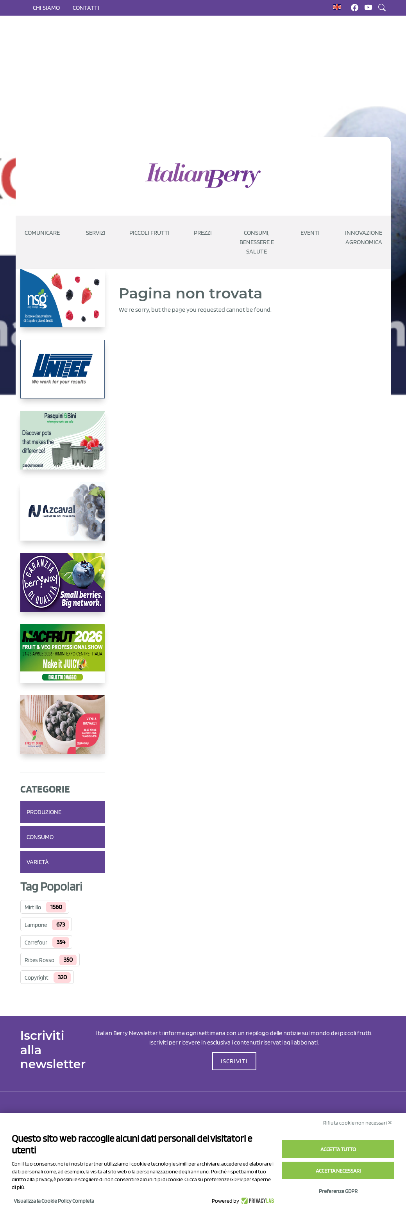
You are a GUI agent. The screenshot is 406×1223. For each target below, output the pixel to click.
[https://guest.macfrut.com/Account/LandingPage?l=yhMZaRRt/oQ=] (62, 659)
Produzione (44, 812)
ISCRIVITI (234, 1061)
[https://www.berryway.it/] (62, 588)
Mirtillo (33, 907)
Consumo (40, 837)
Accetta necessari (338, 1171)
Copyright (36, 977)
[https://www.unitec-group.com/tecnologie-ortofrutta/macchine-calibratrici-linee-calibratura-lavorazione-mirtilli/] (62, 375)
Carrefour (36, 942)
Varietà (38, 862)
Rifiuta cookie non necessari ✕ (357, 1122)
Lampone (36, 924)
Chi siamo (46, 7)
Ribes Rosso (39, 960)
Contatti (86, 7)
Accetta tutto (338, 1149)
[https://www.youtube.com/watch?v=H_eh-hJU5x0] (62, 517)
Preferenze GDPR (338, 1191)
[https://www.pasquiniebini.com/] (62, 446)
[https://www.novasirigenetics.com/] (62, 304)
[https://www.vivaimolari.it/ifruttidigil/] (62, 730)
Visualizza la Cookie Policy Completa (54, 1201)
